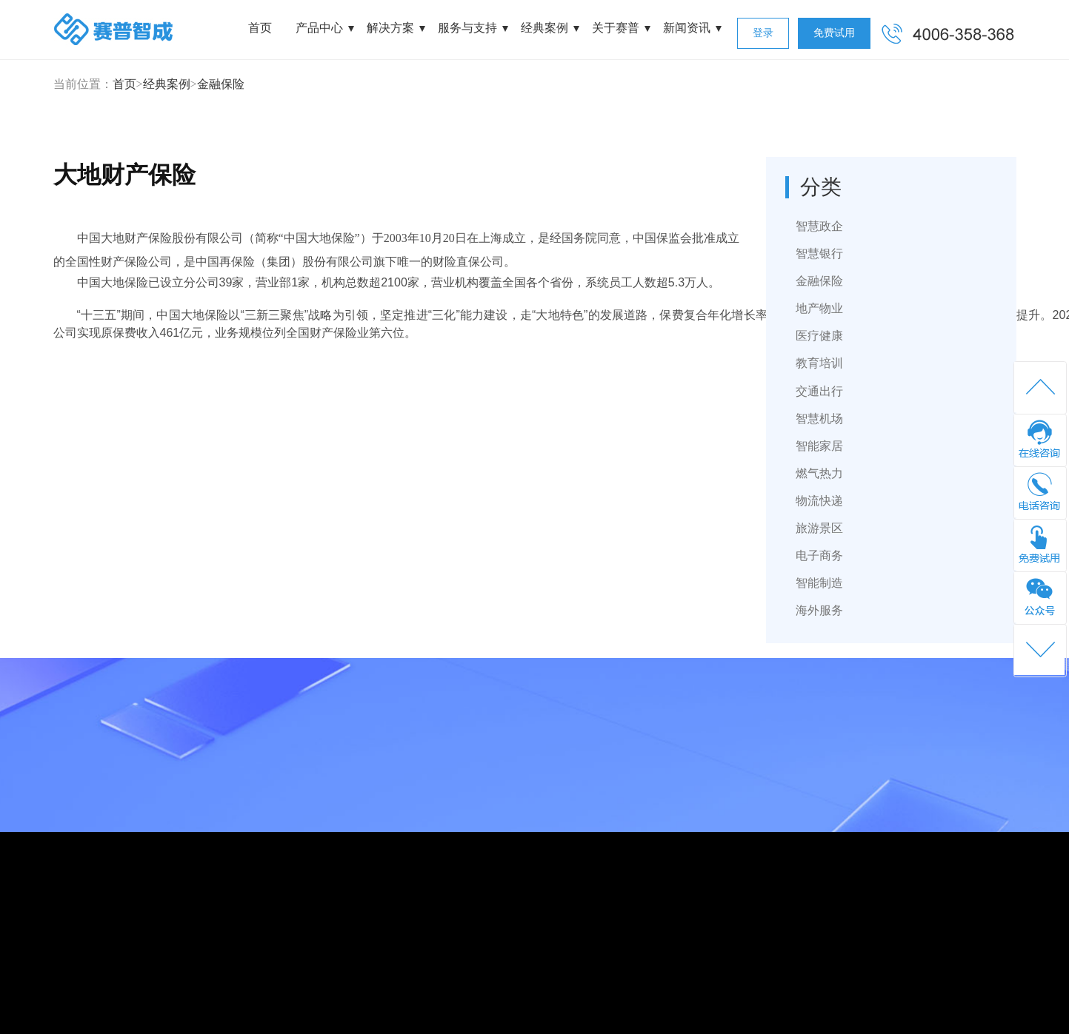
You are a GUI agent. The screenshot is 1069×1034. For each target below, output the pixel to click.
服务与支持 (467, 27)
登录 (763, 32)
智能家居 (819, 446)
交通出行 (819, 391)
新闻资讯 (686, 27)
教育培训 (819, 363)
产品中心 (319, 27)
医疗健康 (819, 335)
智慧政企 (819, 226)
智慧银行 (819, 253)
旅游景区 (819, 528)
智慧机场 (819, 418)
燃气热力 (819, 473)
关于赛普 (615, 27)
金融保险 (220, 84)
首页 (260, 27)
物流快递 (819, 500)
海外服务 (819, 610)
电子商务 (819, 555)
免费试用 (834, 32)
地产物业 (819, 308)
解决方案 (390, 27)
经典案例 (544, 27)
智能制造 (819, 583)
